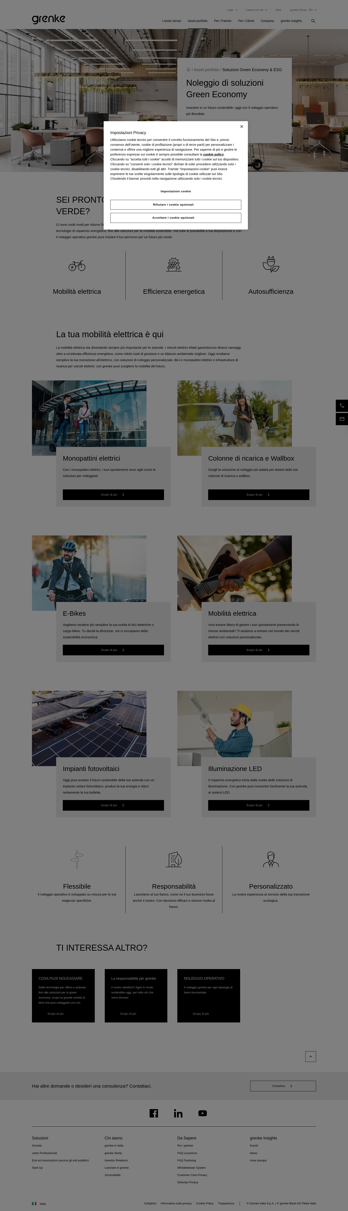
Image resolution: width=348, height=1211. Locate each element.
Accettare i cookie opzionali (173, 218)
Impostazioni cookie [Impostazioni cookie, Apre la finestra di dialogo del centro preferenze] (176, 191)
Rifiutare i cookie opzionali (173, 204)
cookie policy (213, 154)
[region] (176, 175)
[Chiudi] (242, 126)
